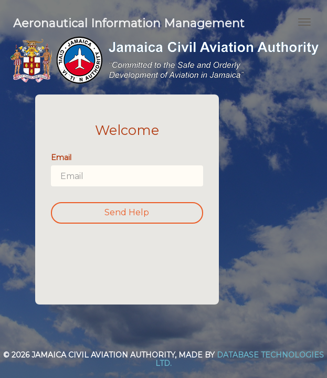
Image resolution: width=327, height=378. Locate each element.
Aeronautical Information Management (129, 23)
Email (61, 157)
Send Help (126, 212)
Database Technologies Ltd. (239, 359)
